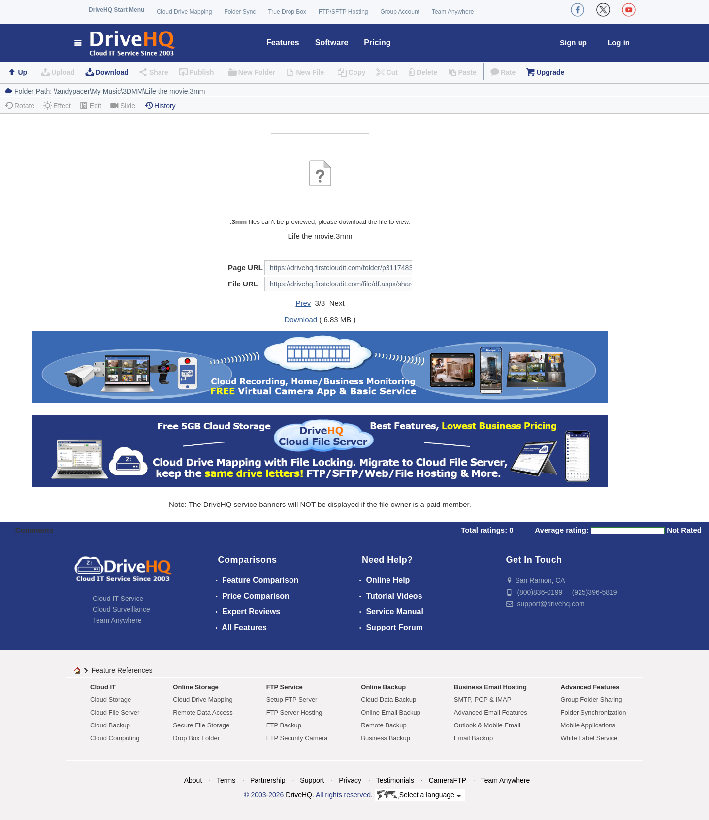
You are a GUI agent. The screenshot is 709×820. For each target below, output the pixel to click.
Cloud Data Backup (388, 699)
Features (282, 42)
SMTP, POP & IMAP (483, 699)
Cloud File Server (114, 712)
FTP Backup (283, 725)
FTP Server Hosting (294, 712)
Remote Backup (384, 725)
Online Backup (383, 687)
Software (332, 42)
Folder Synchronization (593, 712)
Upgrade (550, 72)
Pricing (377, 42)
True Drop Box (287, 11)
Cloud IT (103, 687)
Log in (619, 42)
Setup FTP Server (292, 699)
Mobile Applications (588, 725)
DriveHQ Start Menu (116, 9)
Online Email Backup (390, 712)
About (193, 780)
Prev (303, 303)
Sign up (573, 42)
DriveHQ (299, 795)
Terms (226, 780)
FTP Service (284, 687)
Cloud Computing (114, 738)
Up (22, 72)
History (160, 105)
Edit (90, 105)
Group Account (400, 11)
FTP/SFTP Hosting (343, 11)
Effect (57, 105)
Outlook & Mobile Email (487, 725)
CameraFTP (447, 780)
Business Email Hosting (490, 687)
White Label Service (589, 738)
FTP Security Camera (297, 738)
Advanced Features (590, 687)
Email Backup (473, 738)
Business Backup (385, 738)
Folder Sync (240, 11)
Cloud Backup (110, 725)
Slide (122, 105)
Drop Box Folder (196, 738)
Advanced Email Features (490, 712)
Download (112, 72)
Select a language (419, 795)
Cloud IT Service (118, 598)
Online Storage (195, 687)
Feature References (122, 670)
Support (312, 780)
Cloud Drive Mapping (184, 11)
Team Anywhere (453, 11)
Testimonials (395, 780)
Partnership (268, 780)
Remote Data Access (202, 712)
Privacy (350, 780)
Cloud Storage (110, 699)
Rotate (19, 105)
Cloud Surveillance (121, 609)
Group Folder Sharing (591, 699)
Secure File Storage (201, 725)
